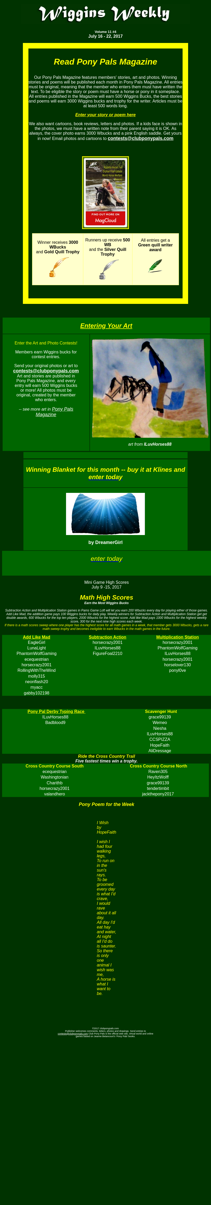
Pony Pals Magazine (54, 411)
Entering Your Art (106, 325)
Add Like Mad (36, 637)
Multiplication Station (177, 637)
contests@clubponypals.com (73, 1033)
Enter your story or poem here (105, 115)
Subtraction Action (108, 637)
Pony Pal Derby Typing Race (57, 711)
